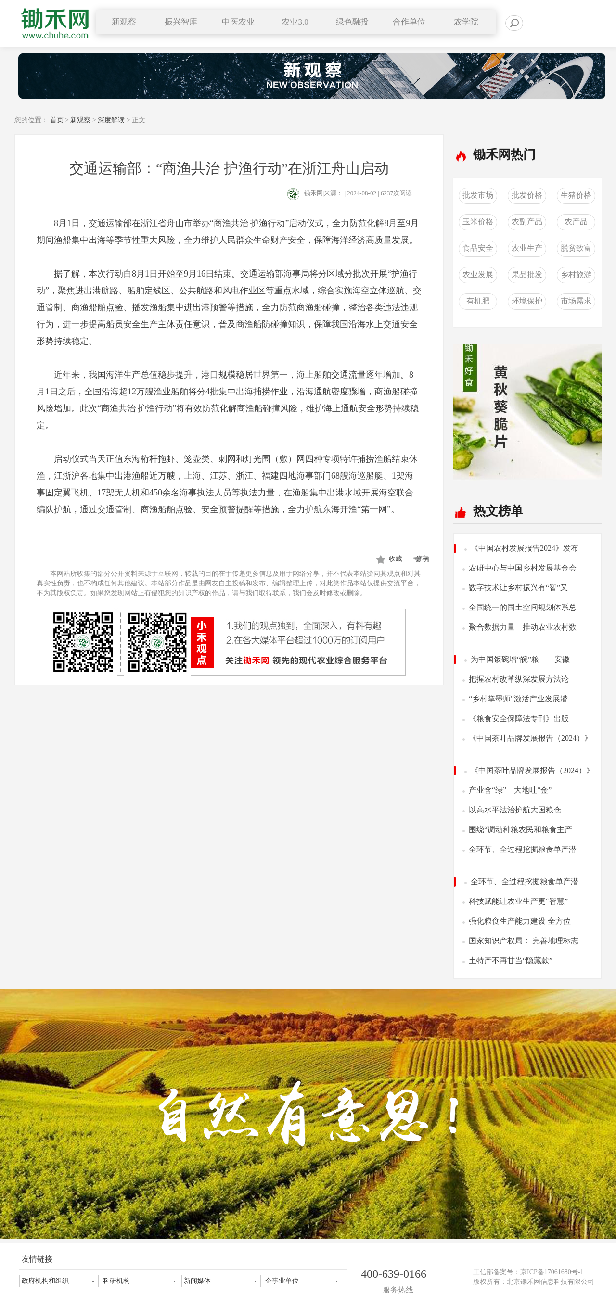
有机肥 (477, 301)
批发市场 (477, 195)
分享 (420, 558)
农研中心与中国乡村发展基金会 (523, 568)
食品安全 (477, 248)
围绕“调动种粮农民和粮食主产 (520, 829)
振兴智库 (181, 21)
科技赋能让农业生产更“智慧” (518, 901)
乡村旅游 (576, 274)
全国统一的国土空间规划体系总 (523, 607)
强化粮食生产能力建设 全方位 (520, 921)
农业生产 (527, 248)
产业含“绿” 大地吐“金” (510, 790)
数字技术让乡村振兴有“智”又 (518, 587)
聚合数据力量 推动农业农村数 (523, 627)
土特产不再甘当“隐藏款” (510, 960)
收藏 (395, 558)
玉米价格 (477, 221)
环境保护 (527, 301)
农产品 (576, 221)
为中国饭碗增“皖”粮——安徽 (520, 659)
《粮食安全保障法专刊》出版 (519, 718)
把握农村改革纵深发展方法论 (519, 679)
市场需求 (576, 301)
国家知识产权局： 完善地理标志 (523, 941)
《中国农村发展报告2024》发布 (524, 548)
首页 (57, 120)
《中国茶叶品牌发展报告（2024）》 (530, 738)
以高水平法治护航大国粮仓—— (523, 810)
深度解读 (111, 120)
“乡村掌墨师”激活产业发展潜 (518, 699)
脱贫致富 (576, 248)
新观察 (80, 120)
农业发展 (477, 274)
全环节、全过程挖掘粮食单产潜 (523, 849)
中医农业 (238, 21)
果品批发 (527, 274)
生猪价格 (576, 195)
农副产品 (527, 221)
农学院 (466, 21)
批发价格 (527, 195)
